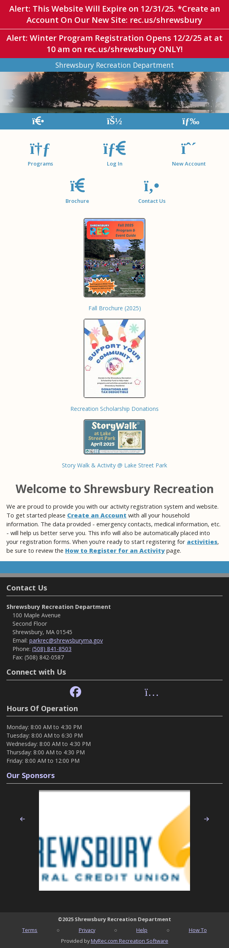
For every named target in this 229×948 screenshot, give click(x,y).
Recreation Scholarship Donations (114, 408)
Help (141, 930)
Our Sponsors (30, 775)
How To (198, 930)
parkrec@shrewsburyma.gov (66, 640)
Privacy (87, 930)
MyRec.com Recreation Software (129, 940)
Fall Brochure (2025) (114, 308)
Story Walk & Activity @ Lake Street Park (114, 465)
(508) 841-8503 (52, 649)
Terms (29, 930)
